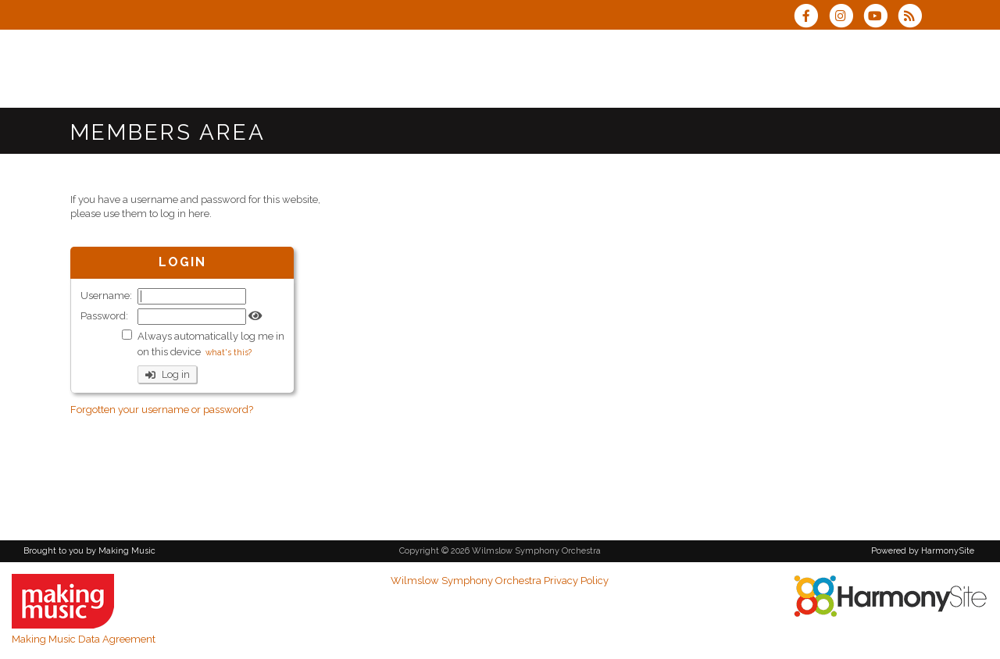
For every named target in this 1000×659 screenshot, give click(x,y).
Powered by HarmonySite (922, 551)
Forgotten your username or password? (161, 409)
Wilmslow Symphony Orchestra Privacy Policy (500, 580)
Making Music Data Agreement (83, 639)
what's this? (228, 352)
